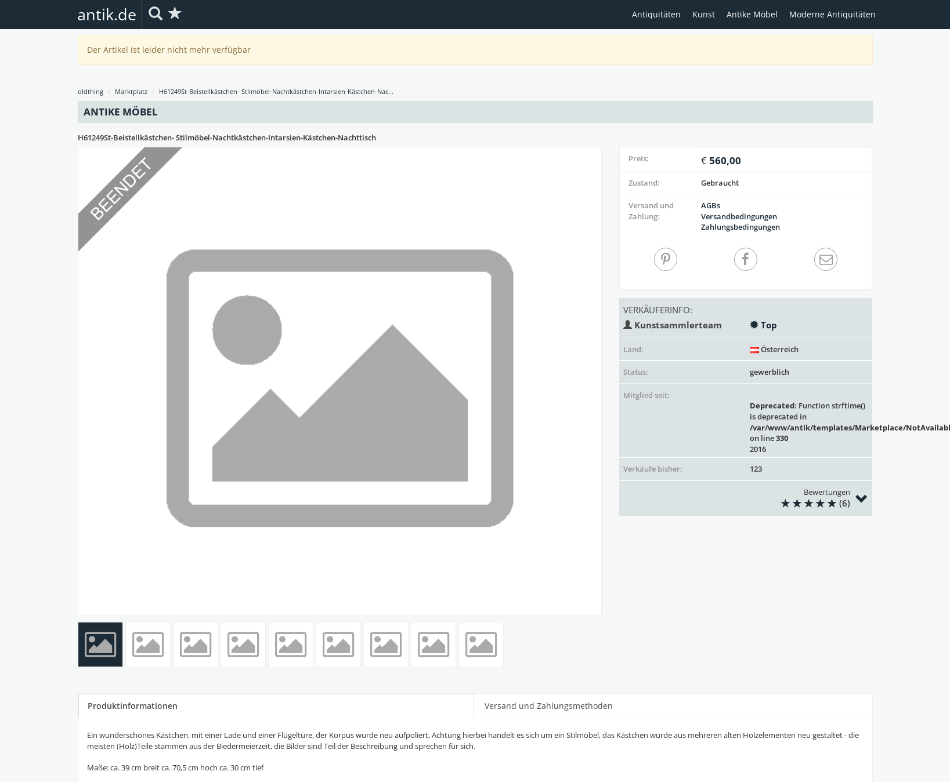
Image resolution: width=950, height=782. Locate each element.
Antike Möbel (752, 14)
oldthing (90, 91)
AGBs (710, 205)
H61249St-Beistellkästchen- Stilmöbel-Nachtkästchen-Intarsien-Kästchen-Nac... (276, 91)
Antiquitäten (656, 14)
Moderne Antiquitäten (832, 14)
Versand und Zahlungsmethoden (549, 705)
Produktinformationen (133, 705)
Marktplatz (131, 91)
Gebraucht (720, 183)
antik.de (106, 14)
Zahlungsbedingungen (740, 227)
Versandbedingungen (739, 216)
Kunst (703, 14)
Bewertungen (735, 498)
